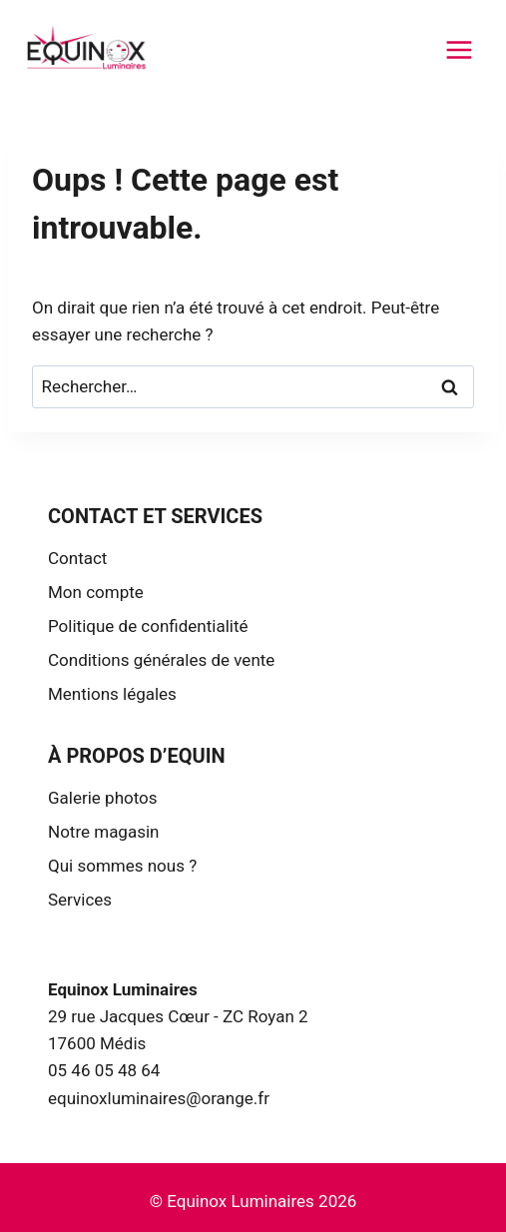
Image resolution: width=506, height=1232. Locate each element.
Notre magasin (103, 832)
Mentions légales (112, 694)
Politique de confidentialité (148, 626)
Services (80, 900)
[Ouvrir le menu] (458, 49)
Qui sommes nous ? (122, 866)
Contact (77, 558)
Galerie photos (103, 798)
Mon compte (96, 592)
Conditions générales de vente (161, 660)
